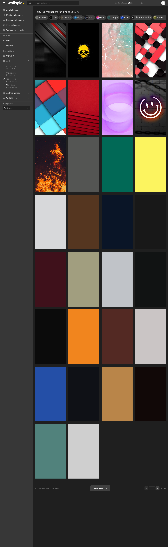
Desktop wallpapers (13, 20)
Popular (9, 45)
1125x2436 (11, 73)
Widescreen (10, 98)
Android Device (11, 93)
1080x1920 (19, 79)
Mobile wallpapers (13, 15)
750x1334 (10, 85)
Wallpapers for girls (13, 30)
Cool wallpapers (11, 25)
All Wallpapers (11, 10)
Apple (7, 61)
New (8, 40)
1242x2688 (11, 67)
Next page (100, 488)
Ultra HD (8, 56)
